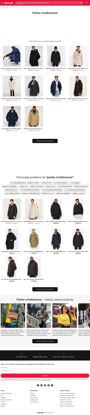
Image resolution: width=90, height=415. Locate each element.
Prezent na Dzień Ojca (66, 404)
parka (18, 183)
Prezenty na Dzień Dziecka (67, 406)
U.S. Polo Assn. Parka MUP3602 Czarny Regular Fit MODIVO (16, 279)
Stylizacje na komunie (65, 399)
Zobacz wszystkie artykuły (45, 341)
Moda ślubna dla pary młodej (67, 397)
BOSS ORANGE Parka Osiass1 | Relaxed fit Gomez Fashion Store (17, 221)
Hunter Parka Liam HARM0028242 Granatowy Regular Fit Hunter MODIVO (64, 251)
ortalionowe (79, 193)
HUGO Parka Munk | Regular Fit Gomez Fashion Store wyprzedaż (62, 68)
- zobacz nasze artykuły (45, 299)
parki (11, 190)
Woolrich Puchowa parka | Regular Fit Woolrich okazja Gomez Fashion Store (42, 128)
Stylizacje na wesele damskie (67, 393)
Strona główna (4, 7)
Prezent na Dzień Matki (66, 402)
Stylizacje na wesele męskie (67, 395)
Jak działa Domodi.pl (6, 393)
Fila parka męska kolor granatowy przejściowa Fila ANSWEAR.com (18, 68)
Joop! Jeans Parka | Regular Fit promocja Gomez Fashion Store (39, 98)
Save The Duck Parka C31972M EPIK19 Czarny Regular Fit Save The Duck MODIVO (44, 279)
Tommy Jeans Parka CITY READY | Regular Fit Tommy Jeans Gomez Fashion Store (66, 98)
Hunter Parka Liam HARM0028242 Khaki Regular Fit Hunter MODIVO (41, 251)
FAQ (2, 395)
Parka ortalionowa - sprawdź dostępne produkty (45, 41)
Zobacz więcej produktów (45, 141)
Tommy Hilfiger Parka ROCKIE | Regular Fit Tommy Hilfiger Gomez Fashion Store (21, 128)
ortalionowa (48, 193)
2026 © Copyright (48, 412)
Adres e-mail (4, 367)
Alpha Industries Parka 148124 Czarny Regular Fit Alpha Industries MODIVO (20, 251)
